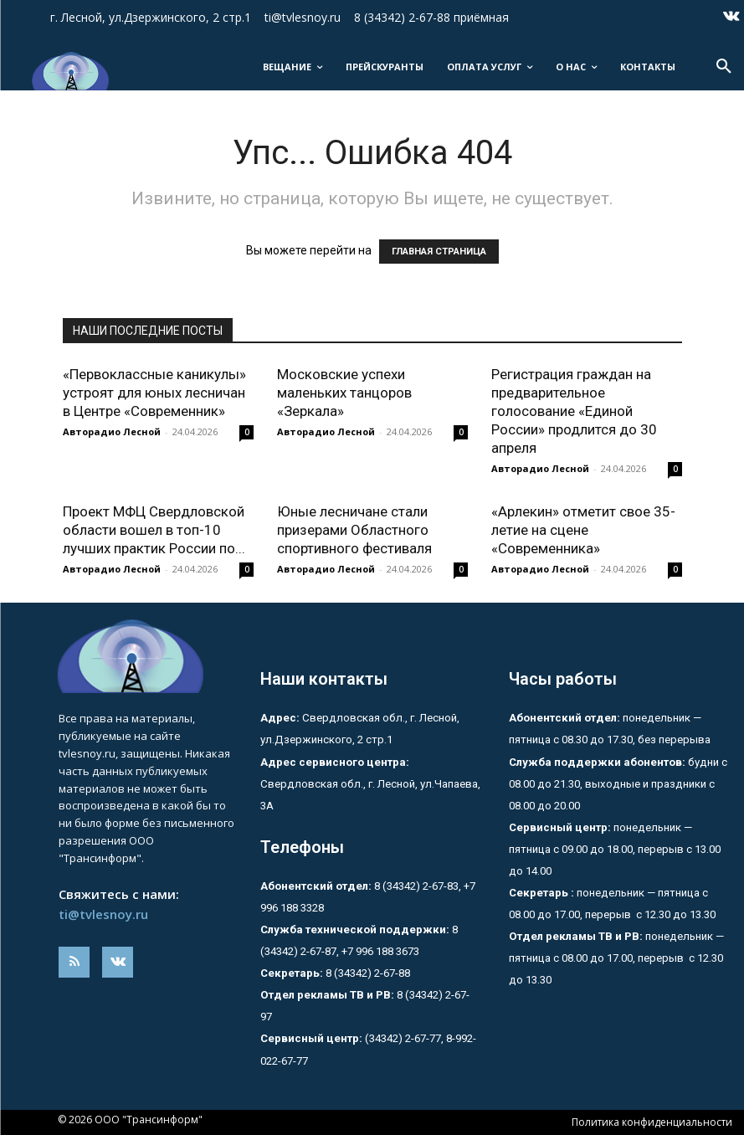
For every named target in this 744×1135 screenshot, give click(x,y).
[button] (724, 67)
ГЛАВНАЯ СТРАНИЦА (439, 251)
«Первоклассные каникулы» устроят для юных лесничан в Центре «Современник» (154, 392)
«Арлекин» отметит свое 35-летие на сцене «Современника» (583, 530)
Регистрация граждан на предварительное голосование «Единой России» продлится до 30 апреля (574, 411)
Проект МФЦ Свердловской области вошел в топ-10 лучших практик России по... (154, 530)
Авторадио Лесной (112, 431)
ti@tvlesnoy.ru (103, 914)
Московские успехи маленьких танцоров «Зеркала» (344, 392)
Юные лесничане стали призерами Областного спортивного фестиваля (354, 530)
